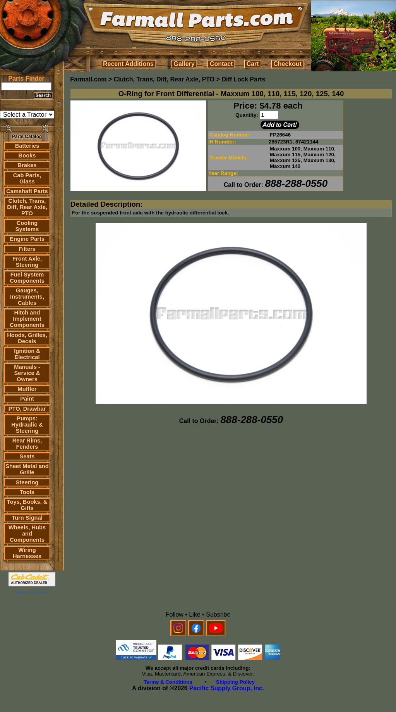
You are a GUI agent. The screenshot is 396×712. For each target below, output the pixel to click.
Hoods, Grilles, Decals (27, 338)
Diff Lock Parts (243, 79)
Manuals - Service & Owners (27, 373)
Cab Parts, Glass (27, 178)
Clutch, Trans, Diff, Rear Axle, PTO (27, 207)
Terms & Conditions (168, 682)
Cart (253, 63)
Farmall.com (88, 79)
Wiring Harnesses (27, 553)
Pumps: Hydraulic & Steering (27, 424)
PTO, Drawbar (27, 409)
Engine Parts (27, 239)
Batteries (27, 146)
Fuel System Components (27, 277)
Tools (27, 492)
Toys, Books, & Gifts (27, 505)
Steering (27, 482)
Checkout (287, 63)
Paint (27, 399)
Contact (221, 63)
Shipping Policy (235, 682)
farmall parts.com (31, 592)
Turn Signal (27, 518)
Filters (27, 249)
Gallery (184, 63)
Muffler (27, 389)
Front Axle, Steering (27, 262)
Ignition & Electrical (27, 354)
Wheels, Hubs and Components (27, 533)
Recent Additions (128, 63)
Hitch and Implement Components (27, 318)
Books (27, 155)
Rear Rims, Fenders (27, 443)
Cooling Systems (27, 226)
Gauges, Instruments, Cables (27, 296)
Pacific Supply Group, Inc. (226, 688)
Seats (26, 456)
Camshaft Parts (27, 191)
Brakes (27, 165)
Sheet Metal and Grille (27, 469)
